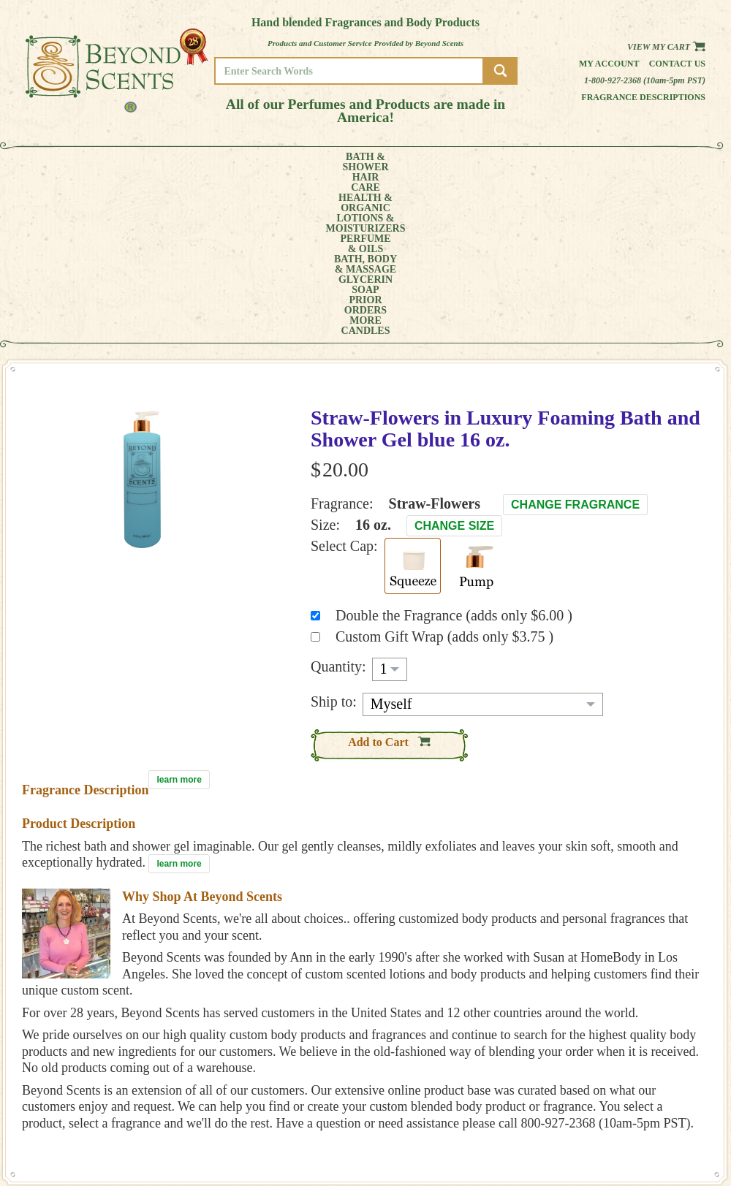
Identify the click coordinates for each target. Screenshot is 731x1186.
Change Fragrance (575, 341)
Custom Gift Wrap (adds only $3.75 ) (444, 473)
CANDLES (661, 162)
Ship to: (334, 538)
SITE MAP (654, 1086)
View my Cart (666, 47)
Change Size (454, 362)
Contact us (677, 63)
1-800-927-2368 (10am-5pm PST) (644, 80)
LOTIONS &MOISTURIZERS (261, 162)
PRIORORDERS (552, 162)
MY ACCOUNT (661, 1055)
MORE (605, 162)
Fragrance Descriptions (643, 97)
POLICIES (654, 1065)
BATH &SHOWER (69, 162)
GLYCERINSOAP (488, 162)
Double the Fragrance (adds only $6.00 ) (454, 452)
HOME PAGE (659, 1045)
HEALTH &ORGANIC (179, 162)
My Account (609, 63)
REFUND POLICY (667, 1075)
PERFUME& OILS (342, 162)
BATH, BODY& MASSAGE (413, 162)
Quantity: (338, 503)
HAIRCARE (122, 162)
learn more (178, 616)
